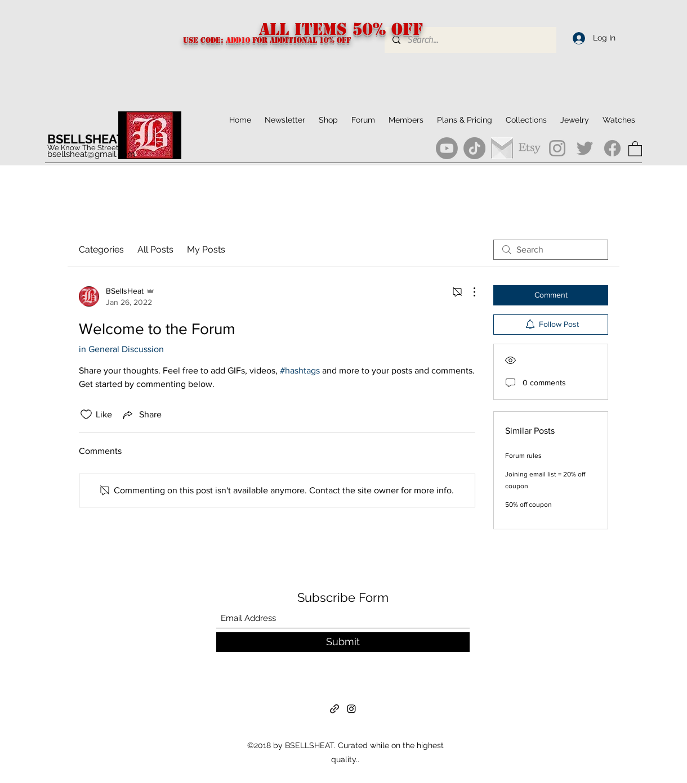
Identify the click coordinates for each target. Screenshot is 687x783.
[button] (526, 120)
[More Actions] (468, 292)
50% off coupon (528, 504)
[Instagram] (557, 148)
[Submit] (343, 642)
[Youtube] (447, 148)
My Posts (206, 249)
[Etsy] (530, 148)
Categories (101, 249)
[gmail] (502, 148)
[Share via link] (141, 414)
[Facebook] (612, 148)
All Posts (155, 249)
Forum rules (523, 456)
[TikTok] (474, 148)
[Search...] (470, 40)
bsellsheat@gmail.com (91, 154)
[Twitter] (585, 148)
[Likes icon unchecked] (86, 414)
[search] (550, 250)
